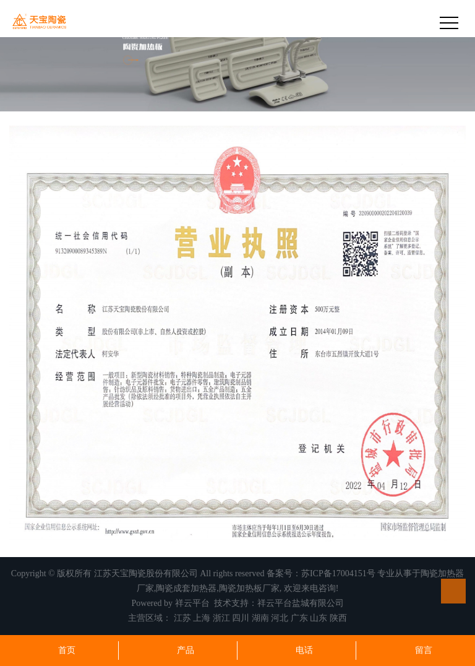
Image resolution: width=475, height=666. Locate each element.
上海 (201, 618)
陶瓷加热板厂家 (249, 588)
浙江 (221, 618)
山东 (318, 618)
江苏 (182, 618)
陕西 (338, 618)
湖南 (260, 618)
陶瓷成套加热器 (186, 588)
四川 (240, 618)
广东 (299, 618)
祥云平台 (192, 603)
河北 (279, 618)
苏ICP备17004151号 (338, 573)
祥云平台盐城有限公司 (300, 603)
